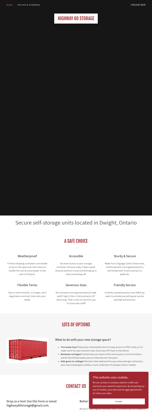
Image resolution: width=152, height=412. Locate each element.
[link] (76, 19)
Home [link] (10, 4)
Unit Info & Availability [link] (29, 4)
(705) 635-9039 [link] (138, 4)
